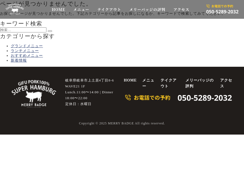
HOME (58, 9)
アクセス (181, 9)
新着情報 (19, 60)
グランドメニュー (27, 46)
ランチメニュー (25, 51)
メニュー (81, 9)
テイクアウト (109, 9)
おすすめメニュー (27, 56)
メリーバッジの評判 (147, 9)
